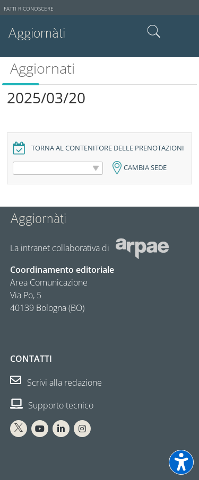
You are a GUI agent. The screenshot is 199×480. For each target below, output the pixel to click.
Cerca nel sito (154, 32)
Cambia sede (145, 167)
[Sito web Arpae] (142, 248)
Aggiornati (42, 68)
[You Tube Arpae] (39, 428)
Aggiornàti (36, 33)
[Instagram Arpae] (82, 428)
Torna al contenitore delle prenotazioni (107, 148)
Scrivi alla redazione (56, 382)
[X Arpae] (18, 428)
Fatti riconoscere (29, 8)
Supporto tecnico (51, 405)
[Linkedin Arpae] (61, 428)
